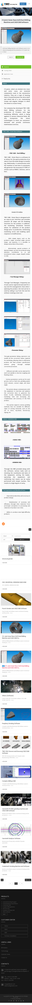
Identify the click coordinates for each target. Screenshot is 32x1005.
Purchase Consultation (10, 936)
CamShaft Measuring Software (10, 903)
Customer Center (5, 954)
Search (22, 539)
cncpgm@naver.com (9, 984)
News (6, 929)
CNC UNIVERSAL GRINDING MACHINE (14, 582)
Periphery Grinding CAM (8, 910)
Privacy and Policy (16, 998)
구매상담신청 (20, 57)
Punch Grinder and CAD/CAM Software (14, 608)
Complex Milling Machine (9, 907)
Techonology (4, 951)
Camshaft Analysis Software (11, 838)
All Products (4, 947)
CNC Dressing (6, 908)
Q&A (6, 932)
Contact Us (4, 957)
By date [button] (28, 880)
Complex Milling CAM (9, 781)
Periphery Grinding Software (11, 723)
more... (4, 914)
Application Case (7, 74)
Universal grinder (7, 559)
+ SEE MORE (4, 562)
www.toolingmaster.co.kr (10, 985)
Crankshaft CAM (7, 905)
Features (5, 67)
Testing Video (7, 70)
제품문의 (11, 57)
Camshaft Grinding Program (9, 902)
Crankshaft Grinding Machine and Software (15, 866)
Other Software (6, 912)
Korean (23, 4)
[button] (30, 529)
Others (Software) (8, 695)
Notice (6, 926)
